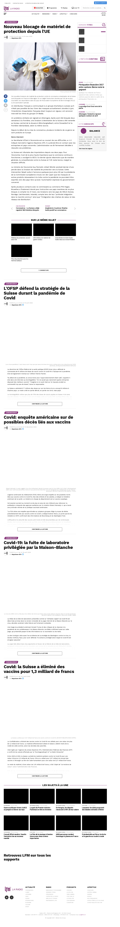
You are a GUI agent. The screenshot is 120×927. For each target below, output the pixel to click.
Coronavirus (29, 891)
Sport (27, 907)
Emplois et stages (51, 899)
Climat (27, 893)
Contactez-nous (18, 3)
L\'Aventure (70, 903)
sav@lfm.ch (82, 915)
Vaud (26, 897)
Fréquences (49, 895)
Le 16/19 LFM (70, 899)
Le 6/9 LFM (70, 893)
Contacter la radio (52, 897)
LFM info (69, 891)
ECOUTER (38, 7)
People (89, 897)
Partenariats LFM (51, 901)
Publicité (7, 3)
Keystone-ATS (16, 38)
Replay (64, 8)
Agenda (89, 895)
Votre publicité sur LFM (94, 903)
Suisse (27, 899)
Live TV (75, 8)
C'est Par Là (70, 897)
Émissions (45, 14)
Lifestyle (63, 14)
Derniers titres (51, 893)
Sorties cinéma (91, 893)
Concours (73, 14)
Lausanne (28, 895)
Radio (55, 14)
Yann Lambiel (71, 895)
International (29, 901)
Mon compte (100, 3)
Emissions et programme (53, 891)
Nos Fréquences (92, 899)
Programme (52, 8)
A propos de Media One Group (34, 3)
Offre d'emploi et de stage (95, 901)
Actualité (35, 14)
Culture (27, 905)
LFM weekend (71, 901)
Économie (28, 903)
